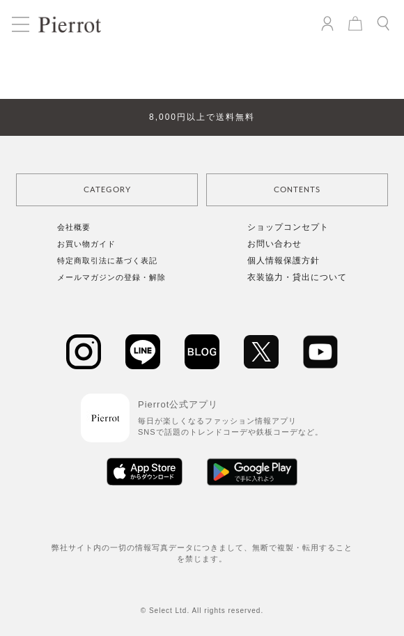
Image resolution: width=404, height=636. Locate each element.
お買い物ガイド (86, 244)
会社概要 (74, 227)
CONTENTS (297, 190)
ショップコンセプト (288, 227)
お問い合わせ (274, 244)
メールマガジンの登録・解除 (111, 277)
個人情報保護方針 (283, 260)
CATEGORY (107, 190)
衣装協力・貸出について (297, 277)
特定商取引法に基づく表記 (107, 260)
